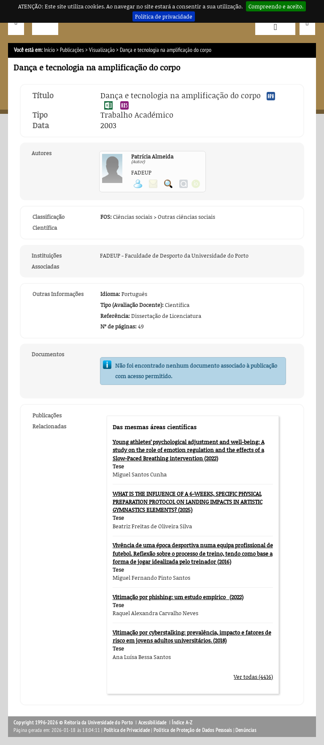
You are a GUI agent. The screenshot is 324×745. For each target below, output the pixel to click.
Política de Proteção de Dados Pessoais (193, 730)
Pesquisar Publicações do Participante (168, 184)
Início (49, 50)
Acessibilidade (152, 722)
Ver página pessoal (138, 184)
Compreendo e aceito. (275, 6)
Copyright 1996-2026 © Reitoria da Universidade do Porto (73, 722)
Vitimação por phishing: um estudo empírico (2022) (178, 597)
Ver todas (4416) (253, 676)
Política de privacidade (163, 16)
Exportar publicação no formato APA (271, 96)
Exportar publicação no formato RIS (124, 105)
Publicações (72, 50)
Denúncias (245, 730)
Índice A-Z (182, 722)
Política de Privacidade (127, 730)
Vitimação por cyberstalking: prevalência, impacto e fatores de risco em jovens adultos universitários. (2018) (192, 636)
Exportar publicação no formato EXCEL (108, 105)
